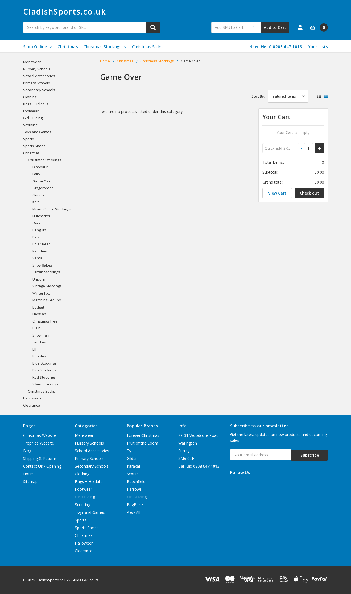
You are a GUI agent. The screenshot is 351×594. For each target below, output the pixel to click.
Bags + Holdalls (35, 103)
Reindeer (40, 251)
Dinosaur (40, 167)
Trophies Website (38, 443)
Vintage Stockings (47, 286)
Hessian (39, 314)
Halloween (32, 398)
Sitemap (30, 481)
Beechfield (136, 481)
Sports (28, 139)
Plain (36, 328)
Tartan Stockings (46, 272)
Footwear (31, 111)
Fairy (36, 173)
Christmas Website (39, 435)
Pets (36, 237)
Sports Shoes (34, 145)
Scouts (133, 473)
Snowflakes (42, 265)
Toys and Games (37, 131)
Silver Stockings (45, 384)
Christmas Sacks (147, 46)
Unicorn (38, 279)
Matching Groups (46, 300)
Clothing (29, 97)
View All (133, 512)
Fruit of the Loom (142, 443)
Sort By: (258, 96)
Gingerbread (43, 187)
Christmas (68, 46)
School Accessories (39, 75)
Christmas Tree (45, 321)
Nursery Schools (36, 68)
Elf (34, 349)
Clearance (31, 405)
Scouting (30, 125)
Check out (309, 193)
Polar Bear (41, 244)
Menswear (32, 61)
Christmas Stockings (105, 46)
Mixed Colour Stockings (51, 209)
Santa (37, 258)
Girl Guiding (33, 117)
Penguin (39, 229)
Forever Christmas (143, 435)
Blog (27, 450)
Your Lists (318, 46)
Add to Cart (275, 27)
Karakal (133, 466)
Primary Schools (36, 83)
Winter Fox (41, 293)
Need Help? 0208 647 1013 (275, 46)
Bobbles (39, 356)
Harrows (134, 489)
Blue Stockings (44, 363)
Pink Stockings (44, 370)
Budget (38, 307)
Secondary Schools (39, 89)
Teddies (39, 342)
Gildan (132, 458)
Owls (36, 223)
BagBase (135, 504)
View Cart (277, 193)
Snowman (40, 335)
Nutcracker (41, 215)
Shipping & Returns (40, 458)
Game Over (42, 181)
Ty (129, 450)
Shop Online (37, 46)
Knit (35, 201)
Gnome (38, 195)
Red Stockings (44, 377)
